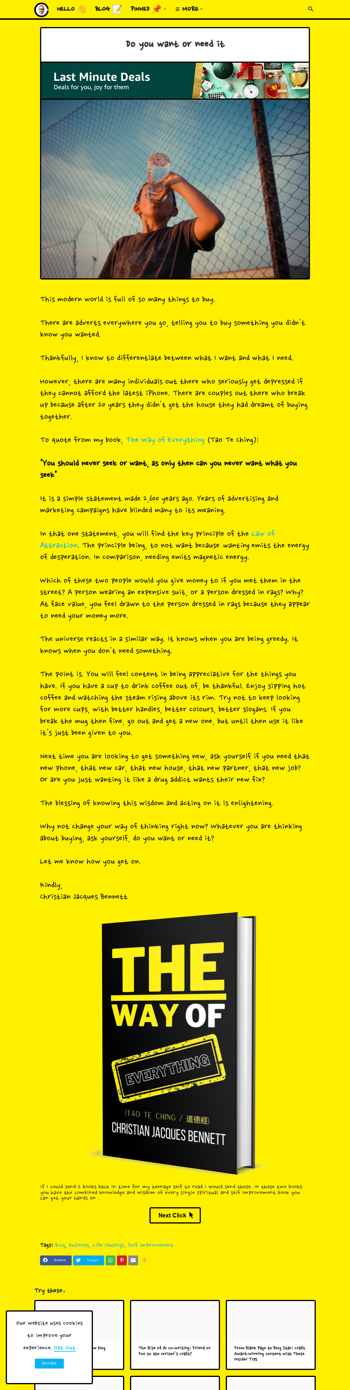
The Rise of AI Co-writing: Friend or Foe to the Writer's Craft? (174, 1351)
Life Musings (108, 1245)
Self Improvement (150, 1245)
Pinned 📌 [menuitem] (146, 10)
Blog (60, 1245)
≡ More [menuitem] (187, 10)
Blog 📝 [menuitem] (108, 10)
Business (79, 1245)
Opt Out (64, 1348)
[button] (311, 9)
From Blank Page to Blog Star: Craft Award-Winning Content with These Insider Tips (269, 1354)
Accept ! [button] (49, 1364)
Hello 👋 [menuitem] (72, 10)
